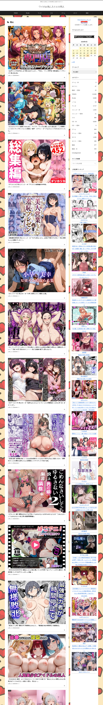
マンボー (84, 481)
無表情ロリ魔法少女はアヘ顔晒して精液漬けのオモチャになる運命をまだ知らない (84, 648)
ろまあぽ (84, 431)
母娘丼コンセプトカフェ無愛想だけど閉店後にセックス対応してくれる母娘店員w (84, 302)
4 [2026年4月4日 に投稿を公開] (91, 48)
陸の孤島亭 (84, 376)
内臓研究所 (84, 297)
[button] (95, 163)
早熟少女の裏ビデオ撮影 (84, 379)
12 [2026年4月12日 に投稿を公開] (95, 50)
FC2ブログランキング (84, 20)
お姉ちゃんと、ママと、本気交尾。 (84, 173)
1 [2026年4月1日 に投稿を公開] (80, 48)
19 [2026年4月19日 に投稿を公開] (95, 53)
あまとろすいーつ (84, 672)
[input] (84, 163)
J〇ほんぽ (84, 586)
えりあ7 (84, 244)
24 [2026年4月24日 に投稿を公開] (88, 55)
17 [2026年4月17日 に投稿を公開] (88, 53)
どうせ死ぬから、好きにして (84, 484)
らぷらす (84, 457)
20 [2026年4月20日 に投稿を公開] (73, 55)
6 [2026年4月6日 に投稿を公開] (73, 50)
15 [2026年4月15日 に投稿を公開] (80, 53)
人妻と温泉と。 (84, 222)
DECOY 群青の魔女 (84, 534)
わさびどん (84, 220)
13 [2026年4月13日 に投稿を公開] (73, 53)
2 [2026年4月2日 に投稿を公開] (84, 48)
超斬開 (84, 352)
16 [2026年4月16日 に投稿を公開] (84, 53)
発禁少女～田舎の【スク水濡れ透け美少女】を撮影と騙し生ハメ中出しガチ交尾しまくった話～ (84, 249)
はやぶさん (84, 400)
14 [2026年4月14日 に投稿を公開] (77, 53)
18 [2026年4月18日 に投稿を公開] (91, 53)
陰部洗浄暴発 (84, 460)
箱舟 (84, 643)
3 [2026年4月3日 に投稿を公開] (87, 48)
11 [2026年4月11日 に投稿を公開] (91, 50)
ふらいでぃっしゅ (84, 193)
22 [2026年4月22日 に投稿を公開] (80, 55)
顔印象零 (84, 531)
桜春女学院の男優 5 (84, 355)
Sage (84, 272)
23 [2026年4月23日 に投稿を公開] (84, 55)
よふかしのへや (84, 505)
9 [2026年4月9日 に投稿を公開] (84, 50)
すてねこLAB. (84, 555)
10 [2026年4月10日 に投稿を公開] (88, 50)
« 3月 (73, 62)
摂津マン (84, 326)
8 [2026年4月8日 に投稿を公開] (80, 50)
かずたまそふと (84, 617)
